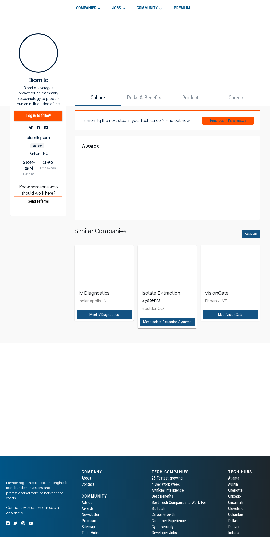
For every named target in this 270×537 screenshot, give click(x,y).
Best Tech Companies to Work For (179, 502)
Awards (88, 508)
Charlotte (235, 490)
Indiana (233, 532)
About (86, 478)
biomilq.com (38, 137)
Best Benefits (162, 496)
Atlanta (233, 478)
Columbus (236, 514)
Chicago (234, 496)
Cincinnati (235, 502)
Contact (88, 484)
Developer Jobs (164, 532)
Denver (234, 526)
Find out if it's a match (228, 121)
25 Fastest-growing (167, 478)
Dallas (233, 520)
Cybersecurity (163, 526)
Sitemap (88, 526)
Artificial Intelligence (168, 490)
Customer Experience (169, 520)
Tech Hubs (90, 532)
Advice (87, 502)
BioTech (158, 508)
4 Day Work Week (166, 484)
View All (251, 234)
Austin (233, 484)
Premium (89, 520)
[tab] (24, 6)
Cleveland (235, 508)
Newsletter (90, 514)
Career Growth (163, 514)
